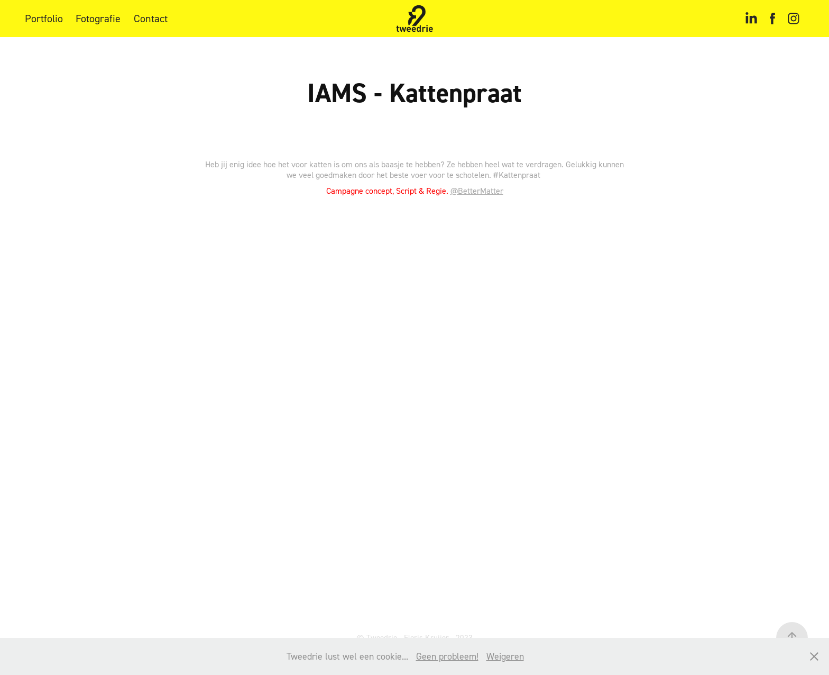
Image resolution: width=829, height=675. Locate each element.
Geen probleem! (447, 656)
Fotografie (98, 18)
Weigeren (505, 656)
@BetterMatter (476, 190)
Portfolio (44, 18)
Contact (151, 18)
